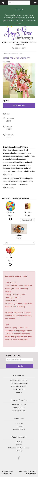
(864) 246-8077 (19, 48)
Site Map (19, 451)
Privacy (19, 445)
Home (4, 54)
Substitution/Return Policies (19, 448)
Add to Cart (19, 105)
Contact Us (19, 426)
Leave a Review (19, 429)
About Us (19, 423)
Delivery (19, 442)
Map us (19, 392)
